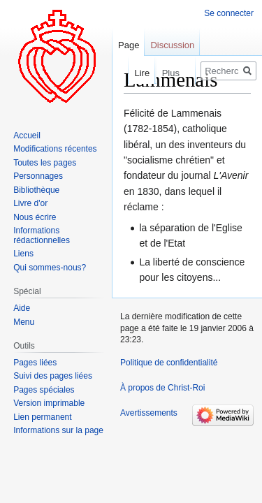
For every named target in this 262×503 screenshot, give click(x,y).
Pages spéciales (43, 390)
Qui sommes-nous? (49, 267)
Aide (21, 308)
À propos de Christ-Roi (162, 388)
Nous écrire (34, 217)
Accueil (27, 135)
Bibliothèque (36, 190)
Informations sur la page (58, 430)
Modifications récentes (54, 149)
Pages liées (35, 362)
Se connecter (229, 13)
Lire (130, 73)
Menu (23, 322)
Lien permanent (42, 417)
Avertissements (148, 413)
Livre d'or (30, 203)
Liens (23, 253)
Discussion (172, 45)
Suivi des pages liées (52, 376)
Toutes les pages (44, 163)
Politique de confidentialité (168, 362)
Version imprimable (49, 403)
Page (128, 45)
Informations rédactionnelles (41, 235)
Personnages (38, 176)
